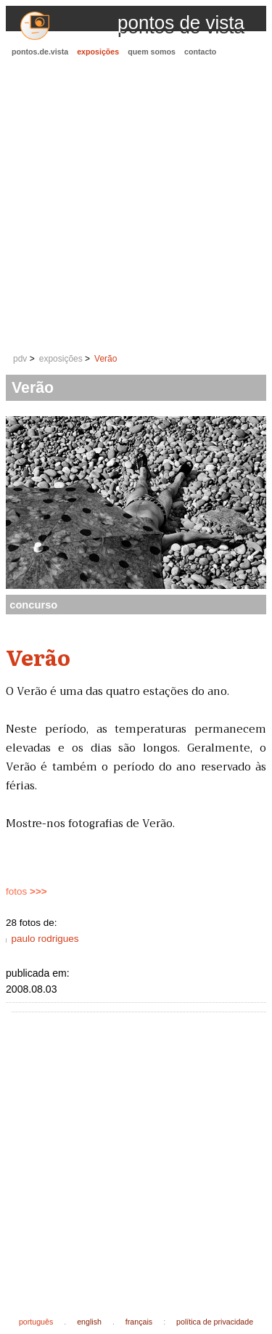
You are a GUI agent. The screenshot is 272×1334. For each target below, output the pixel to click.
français (138, 1321)
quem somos (152, 51)
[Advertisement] (136, 206)
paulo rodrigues (44, 938)
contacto (200, 51)
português (36, 1321)
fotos (26, 891)
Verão (105, 359)
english (89, 1321)
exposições (98, 51)
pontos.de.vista (40, 51)
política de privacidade (214, 1321)
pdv (20, 359)
